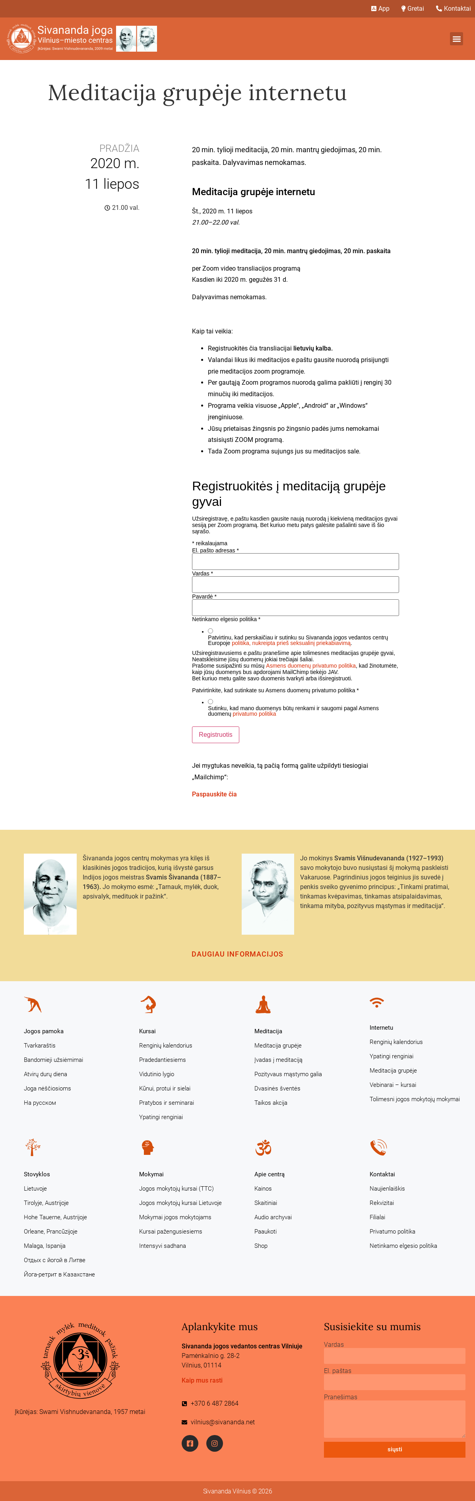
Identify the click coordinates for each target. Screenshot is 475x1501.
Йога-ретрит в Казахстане (59, 1274)
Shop (261, 1245)
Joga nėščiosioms (47, 1088)
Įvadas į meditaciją (278, 1059)
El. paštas (337, 1371)
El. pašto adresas (215, 550)
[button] (456, 38)
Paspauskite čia (214, 794)
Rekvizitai (382, 1203)
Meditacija (268, 1031)
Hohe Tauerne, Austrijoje (55, 1217)
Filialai (377, 1217)
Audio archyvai (273, 1217)
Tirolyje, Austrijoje (46, 1203)
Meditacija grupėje (278, 1045)
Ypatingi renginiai (161, 1117)
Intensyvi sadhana (162, 1245)
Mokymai (151, 1174)
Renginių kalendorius (165, 1045)
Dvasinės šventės (277, 1088)
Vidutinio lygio (156, 1074)
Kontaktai (382, 1174)
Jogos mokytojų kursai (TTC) (176, 1188)
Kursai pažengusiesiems (170, 1231)
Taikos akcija (270, 1102)
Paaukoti (265, 1231)
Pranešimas (340, 1397)
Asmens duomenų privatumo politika (311, 665)
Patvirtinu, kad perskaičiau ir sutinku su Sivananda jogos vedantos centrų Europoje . (298, 640)
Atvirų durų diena (45, 1074)
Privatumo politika (392, 1231)
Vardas (202, 573)
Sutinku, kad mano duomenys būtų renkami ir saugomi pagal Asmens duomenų (293, 711)
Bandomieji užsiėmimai (53, 1059)
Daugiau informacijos (238, 954)
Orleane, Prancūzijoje (51, 1231)
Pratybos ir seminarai (166, 1102)
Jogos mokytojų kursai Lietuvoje (180, 1203)
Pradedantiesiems (162, 1059)
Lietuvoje (35, 1188)
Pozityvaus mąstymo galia (288, 1074)
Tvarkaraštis (40, 1045)
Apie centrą (269, 1174)
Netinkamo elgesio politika (403, 1245)
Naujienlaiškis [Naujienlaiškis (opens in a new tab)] (387, 1188)
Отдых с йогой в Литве (54, 1260)
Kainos (263, 1188)
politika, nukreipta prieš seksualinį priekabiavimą (291, 643)
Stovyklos (37, 1174)
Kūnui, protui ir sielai (164, 1088)
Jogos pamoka (44, 1031)
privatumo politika (254, 714)
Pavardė (204, 596)
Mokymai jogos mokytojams (175, 1217)
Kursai (147, 1031)
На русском (40, 1102)
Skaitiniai (265, 1203)
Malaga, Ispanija (45, 1245)
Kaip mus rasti (202, 1380)
